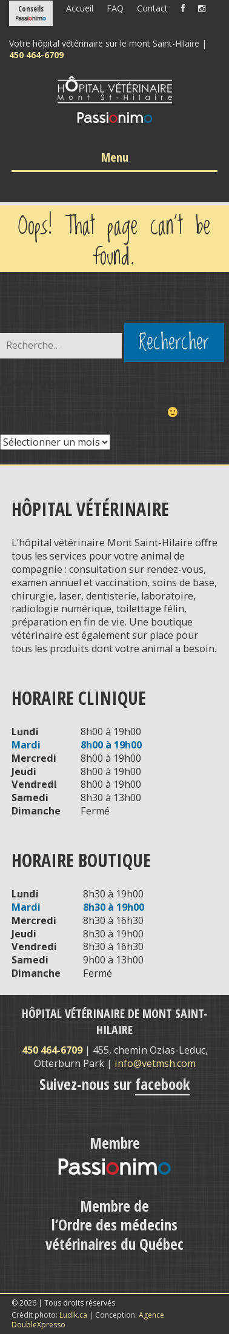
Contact (152, 8)
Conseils (31, 9)
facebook (162, 1084)
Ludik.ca (73, 1315)
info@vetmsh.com (155, 1063)
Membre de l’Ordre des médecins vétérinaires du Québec (114, 1224)
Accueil (79, 8)
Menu (114, 157)
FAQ (115, 8)
